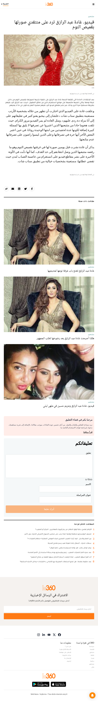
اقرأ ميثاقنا (87, 432)
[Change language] (5, 4)
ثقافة (92, 655)
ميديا (92, 658)
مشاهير (91, 16)
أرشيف (69, 661)
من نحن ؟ (68, 646)
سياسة (91, 646)
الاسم (88, 484)
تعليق (88, 453)
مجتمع (92, 652)
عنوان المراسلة (83, 495)
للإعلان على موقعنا (65, 652)
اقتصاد (92, 649)
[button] (92, 695)
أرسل (49, 616)
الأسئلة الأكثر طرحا (65, 649)
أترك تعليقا (49, 509)
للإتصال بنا (67, 658)
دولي (92, 667)
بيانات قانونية (67, 655)
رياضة (92, 661)
